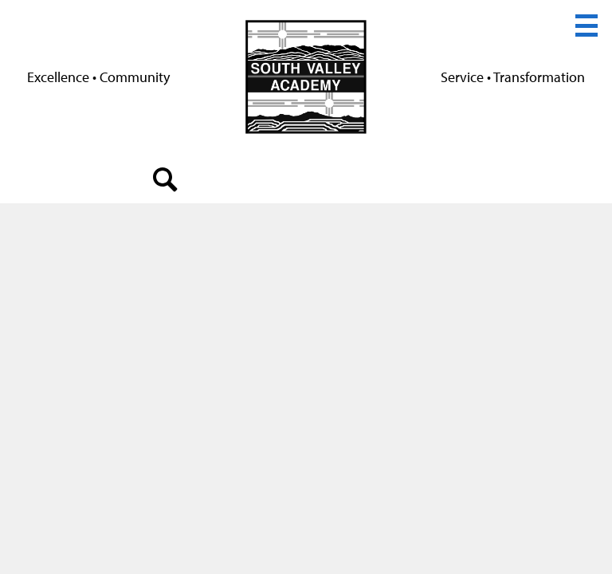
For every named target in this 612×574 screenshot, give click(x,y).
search (166, 183)
